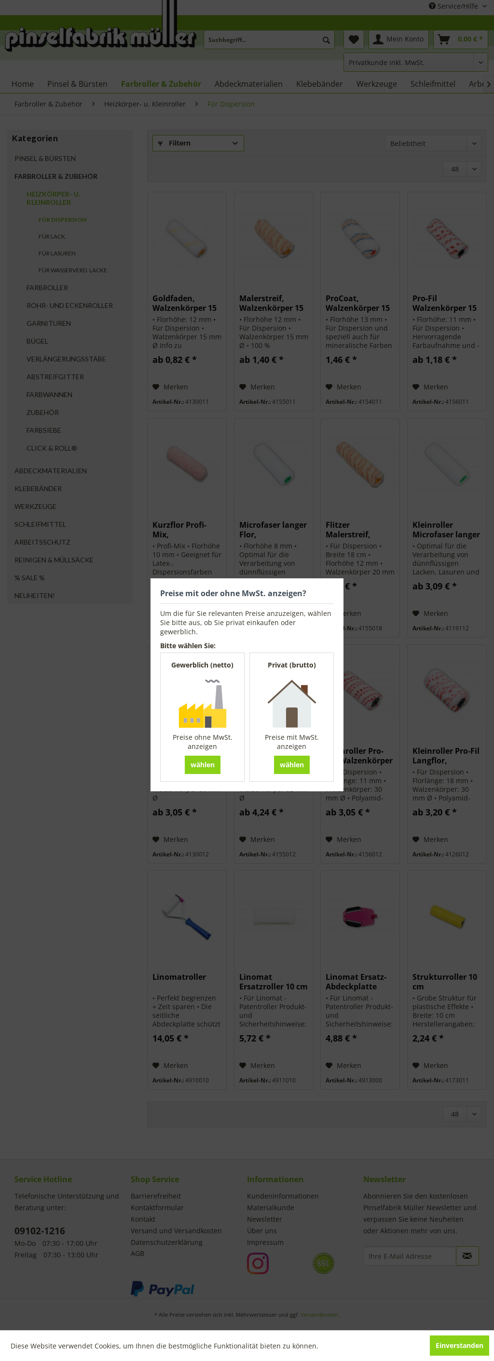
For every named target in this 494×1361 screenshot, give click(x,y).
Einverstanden (459, 1345)
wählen (203, 764)
